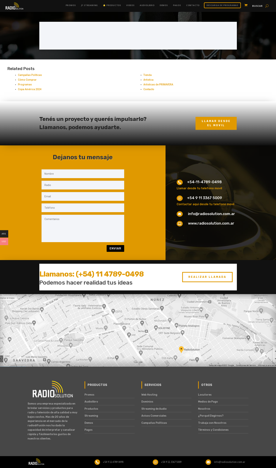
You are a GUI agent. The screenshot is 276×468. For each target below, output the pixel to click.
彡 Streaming (89, 5)
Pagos (177, 5)
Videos (130, 5)
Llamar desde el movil (216, 123)
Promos (71, 5)
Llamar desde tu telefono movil (199, 188)
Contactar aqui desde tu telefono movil (205, 204)
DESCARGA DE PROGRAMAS (222, 5)
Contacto (193, 5)
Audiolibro (147, 5)
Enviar (115, 248)
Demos (164, 5)
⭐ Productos (112, 5)
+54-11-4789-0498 (204, 182)
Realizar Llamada (207, 277)
